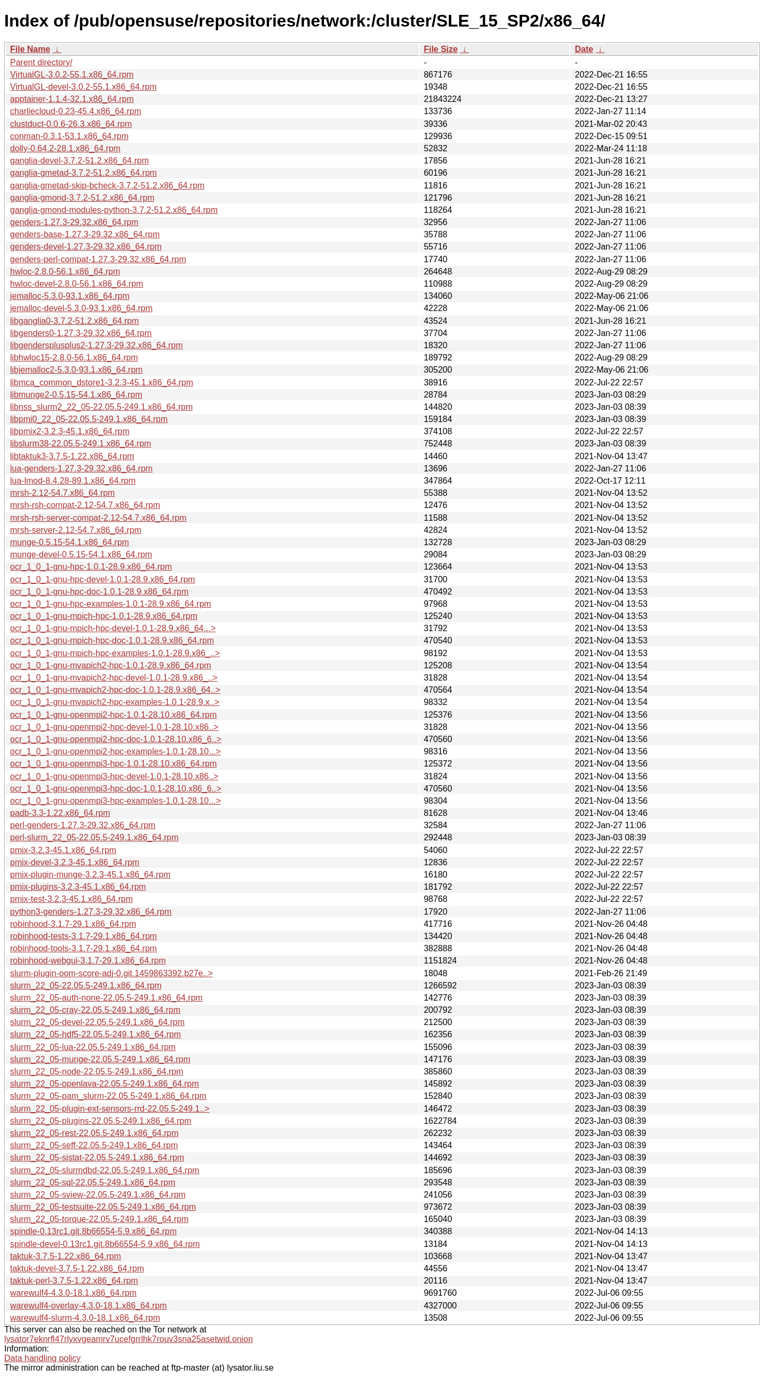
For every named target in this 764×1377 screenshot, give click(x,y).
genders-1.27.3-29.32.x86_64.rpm (74, 222)
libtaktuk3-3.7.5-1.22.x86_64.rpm (72, 456)
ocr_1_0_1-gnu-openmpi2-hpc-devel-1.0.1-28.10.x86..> (114, 726)
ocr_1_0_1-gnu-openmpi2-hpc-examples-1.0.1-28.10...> (115, 751)
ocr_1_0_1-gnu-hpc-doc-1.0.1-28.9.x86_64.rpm (99, 591)
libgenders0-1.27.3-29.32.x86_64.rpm (81, 333)
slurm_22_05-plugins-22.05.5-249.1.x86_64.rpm (101, 1120)
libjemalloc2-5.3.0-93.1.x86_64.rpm (76, 369)
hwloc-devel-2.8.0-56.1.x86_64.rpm (76, 283)
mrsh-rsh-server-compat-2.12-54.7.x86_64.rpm (98, 517)
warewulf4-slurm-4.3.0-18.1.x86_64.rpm (85, 1317)
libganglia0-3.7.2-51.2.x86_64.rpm (74, 320)
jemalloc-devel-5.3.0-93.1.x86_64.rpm (81, 308)
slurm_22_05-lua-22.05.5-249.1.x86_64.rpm (93, 1047)
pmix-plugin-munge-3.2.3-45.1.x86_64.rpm (90, 874)
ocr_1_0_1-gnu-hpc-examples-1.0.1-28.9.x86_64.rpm (110, 603)
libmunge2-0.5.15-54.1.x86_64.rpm (76, 394)
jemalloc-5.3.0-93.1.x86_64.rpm (69, 295)
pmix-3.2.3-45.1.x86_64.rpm (63, 850)
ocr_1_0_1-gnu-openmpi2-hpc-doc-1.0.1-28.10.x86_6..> (115, 739)
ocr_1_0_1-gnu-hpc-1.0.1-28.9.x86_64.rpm (91, 566)
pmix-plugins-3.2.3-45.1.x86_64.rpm (78, 886)
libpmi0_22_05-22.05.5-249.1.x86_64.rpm (89, 419)
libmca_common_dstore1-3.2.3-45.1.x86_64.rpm (101, 382)
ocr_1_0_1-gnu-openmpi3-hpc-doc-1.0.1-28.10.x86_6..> (115, 788)
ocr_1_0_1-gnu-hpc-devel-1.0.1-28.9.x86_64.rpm (102, 579)
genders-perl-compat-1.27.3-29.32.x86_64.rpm (98, 259)
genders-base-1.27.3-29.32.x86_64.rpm (85, 234)
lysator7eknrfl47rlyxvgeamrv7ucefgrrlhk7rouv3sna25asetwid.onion (128, 1339)
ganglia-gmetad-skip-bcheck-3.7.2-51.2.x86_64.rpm (107, 185)
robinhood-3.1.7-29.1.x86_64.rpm (73, 923)
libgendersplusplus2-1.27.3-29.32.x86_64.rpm (96, 345)
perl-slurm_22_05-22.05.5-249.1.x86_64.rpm (94, 837)
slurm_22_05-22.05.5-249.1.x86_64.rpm (86, 985)
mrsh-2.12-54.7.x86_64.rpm (62, 492)
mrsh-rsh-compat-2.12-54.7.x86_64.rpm (85, 505)
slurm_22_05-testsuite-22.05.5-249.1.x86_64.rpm (103, 1206)
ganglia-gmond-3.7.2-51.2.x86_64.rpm (82, 197)
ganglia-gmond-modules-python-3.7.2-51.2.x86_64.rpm (114, 209)
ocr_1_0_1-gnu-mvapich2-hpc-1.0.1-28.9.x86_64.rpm (110, 665)
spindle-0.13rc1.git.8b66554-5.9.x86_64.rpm (93, 1231)
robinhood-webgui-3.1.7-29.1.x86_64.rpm (88, 960)
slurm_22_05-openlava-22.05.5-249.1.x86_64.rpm (104, 1083)
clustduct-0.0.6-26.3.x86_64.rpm (71, 123)
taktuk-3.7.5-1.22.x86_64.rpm (65, 1256)
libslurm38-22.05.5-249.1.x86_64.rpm (80, 443)
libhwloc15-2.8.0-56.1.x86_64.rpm (74, 357)
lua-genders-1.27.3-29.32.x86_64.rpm (81, 468)
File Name (30, 49)
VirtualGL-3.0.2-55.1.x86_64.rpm (72, 74)
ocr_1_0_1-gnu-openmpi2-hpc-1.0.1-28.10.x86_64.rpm (113, 714)
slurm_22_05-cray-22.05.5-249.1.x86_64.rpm (95, 1009)
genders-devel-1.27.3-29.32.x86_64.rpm (86, 246)
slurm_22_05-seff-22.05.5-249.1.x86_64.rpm (94, 1145)
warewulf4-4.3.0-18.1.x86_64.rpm (73, 1292)
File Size (441, 49)
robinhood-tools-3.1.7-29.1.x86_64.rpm (83, 948)
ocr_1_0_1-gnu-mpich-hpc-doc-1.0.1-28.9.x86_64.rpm (112, 640)
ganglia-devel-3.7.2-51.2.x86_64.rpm (79, 160)
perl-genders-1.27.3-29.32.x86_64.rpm (82, 825)
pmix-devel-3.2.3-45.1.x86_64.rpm (75, 862)
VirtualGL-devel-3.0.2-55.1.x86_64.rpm (83, 86)
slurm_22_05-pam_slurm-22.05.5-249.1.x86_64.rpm (108, 1095)
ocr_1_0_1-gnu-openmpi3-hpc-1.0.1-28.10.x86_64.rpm (113, 763)
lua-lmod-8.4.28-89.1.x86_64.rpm (73, 480)
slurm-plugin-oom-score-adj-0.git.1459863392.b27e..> (111, 973)
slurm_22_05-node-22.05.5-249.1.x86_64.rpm (96, 1071)
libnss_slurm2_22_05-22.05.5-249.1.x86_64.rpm (101, 406)
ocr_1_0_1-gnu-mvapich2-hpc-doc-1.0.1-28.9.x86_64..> (115, 689)
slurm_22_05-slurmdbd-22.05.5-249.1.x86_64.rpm (104, 1170)
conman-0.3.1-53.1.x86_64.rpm (69, 136)
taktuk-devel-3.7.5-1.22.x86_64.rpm (77, 1268)
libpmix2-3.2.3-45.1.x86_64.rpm (69, 431)
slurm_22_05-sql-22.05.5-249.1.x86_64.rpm (92, 1182)
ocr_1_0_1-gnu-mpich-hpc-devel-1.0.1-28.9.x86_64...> (112, 628)
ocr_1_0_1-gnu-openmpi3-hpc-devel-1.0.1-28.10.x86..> (114, 776)
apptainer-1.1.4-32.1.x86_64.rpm (72, 99)
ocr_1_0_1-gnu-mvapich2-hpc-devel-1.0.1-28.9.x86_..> (114, 677)
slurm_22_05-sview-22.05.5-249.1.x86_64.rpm (98, 1194)
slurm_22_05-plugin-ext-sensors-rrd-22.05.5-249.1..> (110, 1108)
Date (584, 49)
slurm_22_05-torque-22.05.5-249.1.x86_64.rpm (99, 1219)
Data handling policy (42, 1358)
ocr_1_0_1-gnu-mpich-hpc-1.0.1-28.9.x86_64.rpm (103, 616)
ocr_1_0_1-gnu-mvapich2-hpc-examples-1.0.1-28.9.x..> (114, 702)
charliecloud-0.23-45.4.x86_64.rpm (75, 111)
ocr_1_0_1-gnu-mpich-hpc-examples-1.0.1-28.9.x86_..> (115, 653)
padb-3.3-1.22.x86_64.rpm (60, 812)
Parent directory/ (41, 62)
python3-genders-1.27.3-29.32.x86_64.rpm (90, 911)
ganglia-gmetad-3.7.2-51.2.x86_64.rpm (83, 172)
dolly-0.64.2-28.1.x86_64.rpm (65, 148)
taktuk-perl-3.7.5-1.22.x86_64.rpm (74, 1280)
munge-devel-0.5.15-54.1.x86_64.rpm (81, 554)
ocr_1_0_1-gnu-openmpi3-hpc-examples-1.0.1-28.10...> (115, 800)
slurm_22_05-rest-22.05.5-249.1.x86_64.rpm (94, 1133)
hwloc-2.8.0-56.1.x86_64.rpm (65, 271)
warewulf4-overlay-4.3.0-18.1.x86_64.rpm (88, 1305)
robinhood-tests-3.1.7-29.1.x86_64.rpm (83, 936)
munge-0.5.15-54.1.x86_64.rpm (69, 542)
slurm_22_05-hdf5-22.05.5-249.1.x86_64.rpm (95, 1034)
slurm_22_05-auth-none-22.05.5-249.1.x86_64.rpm (106, 997)
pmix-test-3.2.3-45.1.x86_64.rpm (71, 898)
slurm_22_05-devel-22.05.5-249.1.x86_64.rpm (97, 1022)
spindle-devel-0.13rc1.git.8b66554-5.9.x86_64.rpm (105, 1244)
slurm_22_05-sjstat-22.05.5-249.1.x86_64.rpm (97, 1157)
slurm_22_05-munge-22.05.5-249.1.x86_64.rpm (100, 1059)
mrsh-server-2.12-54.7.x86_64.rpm (75, 530)
